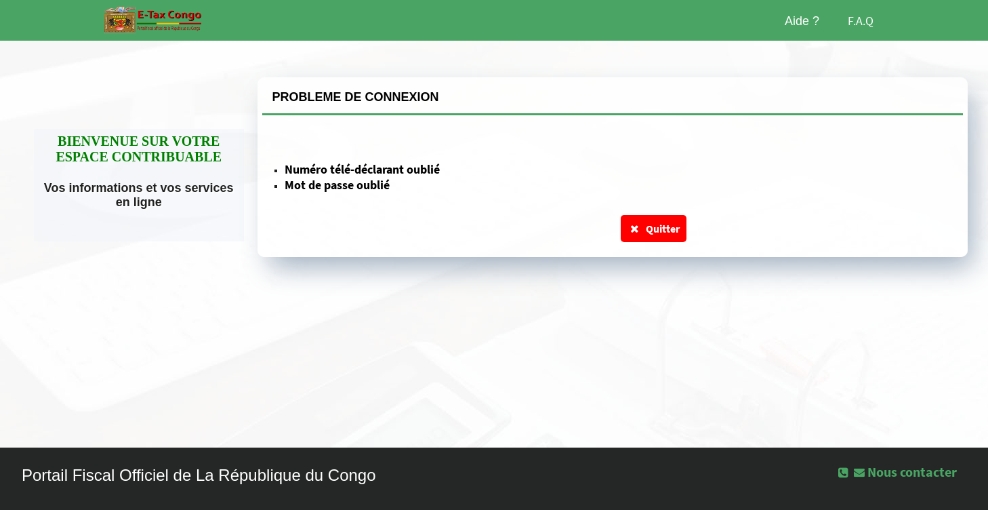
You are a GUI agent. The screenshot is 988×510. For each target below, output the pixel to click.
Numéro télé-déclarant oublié (362, 169)
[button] (906, 472)
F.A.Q (860, 20)
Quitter (653, 228)
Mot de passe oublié (337, 185)
